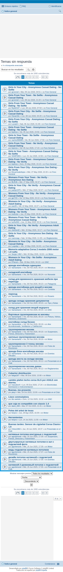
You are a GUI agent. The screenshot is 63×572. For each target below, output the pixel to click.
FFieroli (15, 262)
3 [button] (30, 77)
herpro (14, 413)
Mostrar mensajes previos (31, 473)
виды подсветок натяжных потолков (28, 450)
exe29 (14, 206)
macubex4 (16, 385)
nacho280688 (17, 140)
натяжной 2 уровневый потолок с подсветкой (33, 465)
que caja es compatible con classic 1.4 (28, 403)
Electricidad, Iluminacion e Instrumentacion (32, 386)
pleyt (13, 392)
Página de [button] (17, 77)
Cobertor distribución (19, 373)
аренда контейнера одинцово (24, 265)
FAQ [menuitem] (24, 6)
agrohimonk (16, 437)
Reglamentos (52, 238)
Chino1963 (16, 429)
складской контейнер (20, 272)
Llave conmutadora (18, 397)
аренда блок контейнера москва (26, 351)
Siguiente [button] (46, 77)
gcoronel (15, 92)
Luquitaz (15, 246)
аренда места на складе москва (25, 359)
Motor (51, 254)
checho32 (16, 230)
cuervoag (15, 238)
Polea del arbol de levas (21, 410)
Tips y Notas (53, 303)
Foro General (50, 92)
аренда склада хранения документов (28, 301)
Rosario (51, 296)
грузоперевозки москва (21, 329)
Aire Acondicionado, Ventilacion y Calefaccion (29, 325)
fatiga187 (15, 375)
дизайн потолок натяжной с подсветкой (30, 457)
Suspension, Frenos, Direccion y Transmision (33, 333)
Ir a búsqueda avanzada (13, 65)
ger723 (14, 198)
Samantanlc (16, 268)
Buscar (28, 70)
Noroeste (51, 274)
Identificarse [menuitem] (56, 6)
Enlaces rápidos (11, 6)
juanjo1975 (16, 190)
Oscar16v (15, 116)
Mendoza (51, 268)
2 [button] (26, 77)
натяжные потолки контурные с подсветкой (32, 434)
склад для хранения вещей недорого (28, 307)
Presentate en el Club (51, 392)
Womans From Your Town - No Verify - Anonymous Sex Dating (28, 178)
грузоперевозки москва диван (24, 366)
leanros (15, 132)
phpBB (24, 568)
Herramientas (15, 417)
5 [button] (37, 77)
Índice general (11, 564)
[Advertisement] (31, 21)
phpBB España (41, 570)
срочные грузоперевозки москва (26, 337)
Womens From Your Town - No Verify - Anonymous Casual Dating (28, 218)
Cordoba (51, 289)
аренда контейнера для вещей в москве (30, 287)
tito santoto (16, 399)
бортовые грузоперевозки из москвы (28, 314)
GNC (47, 262)
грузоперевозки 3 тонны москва (26, 344)
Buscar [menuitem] (60, 11)
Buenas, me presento (19, 390)
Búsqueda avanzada (33, 70)
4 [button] (33, 77)
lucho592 (15, 222)
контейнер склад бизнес (21, 322)
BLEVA (14, 182)
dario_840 (16, 406)
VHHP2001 (16, 156)
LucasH (15, 124)
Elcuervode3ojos (18, 172)
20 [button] (43, 77)
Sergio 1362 (17, 254)
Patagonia (52, 284)
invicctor (15, 214)
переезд (12, 294)
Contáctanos (50, 564)
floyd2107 (16, 108)
